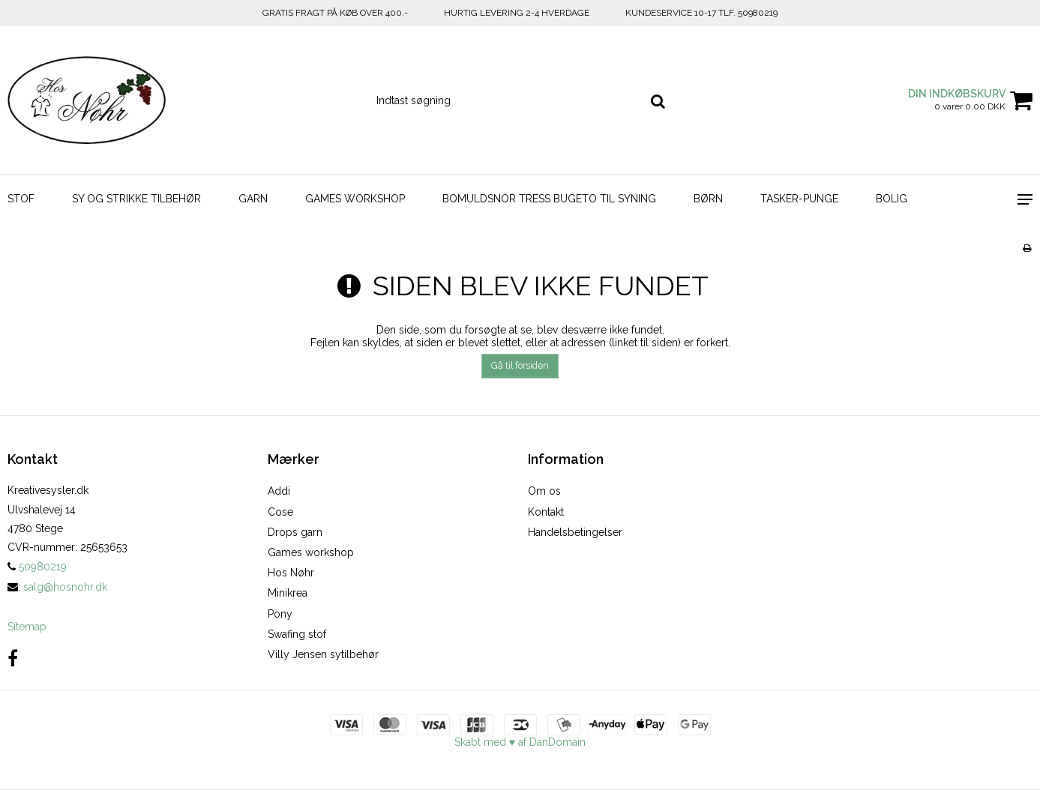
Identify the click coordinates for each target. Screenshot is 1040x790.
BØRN (708, 199)
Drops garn (295, 532)
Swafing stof (297, 634)
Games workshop (311, 552)
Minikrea (287, 593)
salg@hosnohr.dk (65, 587)
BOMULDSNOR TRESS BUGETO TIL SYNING (549, 199)
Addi (279, 491)
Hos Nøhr (291, 573)
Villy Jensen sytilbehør (323, 654)
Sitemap (26, 627)
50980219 (37, 567)
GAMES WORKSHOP (355, 199)
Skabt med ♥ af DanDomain (520, 742)
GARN (253, 199)
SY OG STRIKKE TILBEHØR (136, 199)
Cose (280, 512)
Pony (280, 614)
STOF (20, 199)
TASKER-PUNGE (799, 199)
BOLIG (891, 199)
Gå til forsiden (520, 365)
